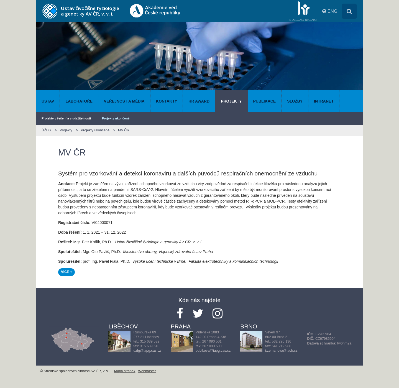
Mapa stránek (124, 371)
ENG (332, 11)
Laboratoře (78, 101)
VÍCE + (66, 272)
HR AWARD (198, 101)
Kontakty (166, 101)
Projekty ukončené (115, 118)
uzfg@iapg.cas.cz (147, 351)
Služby (295, 101)
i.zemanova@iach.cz (281, 351)
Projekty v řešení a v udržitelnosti (66, 118)
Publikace (264, 101)
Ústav (48, 101)
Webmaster (147, 371)
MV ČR (123, 130)
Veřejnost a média (124, 101)
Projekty (231, 101)
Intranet (324, 101)
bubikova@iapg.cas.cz (213, 351)
